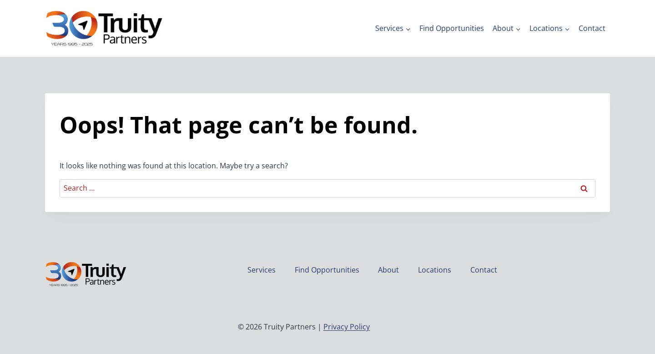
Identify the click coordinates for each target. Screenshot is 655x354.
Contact (592, 28)
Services (261, 270)
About (388, 270)
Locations (434, 270)
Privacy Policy (346, 327)
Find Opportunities (451, 28)
